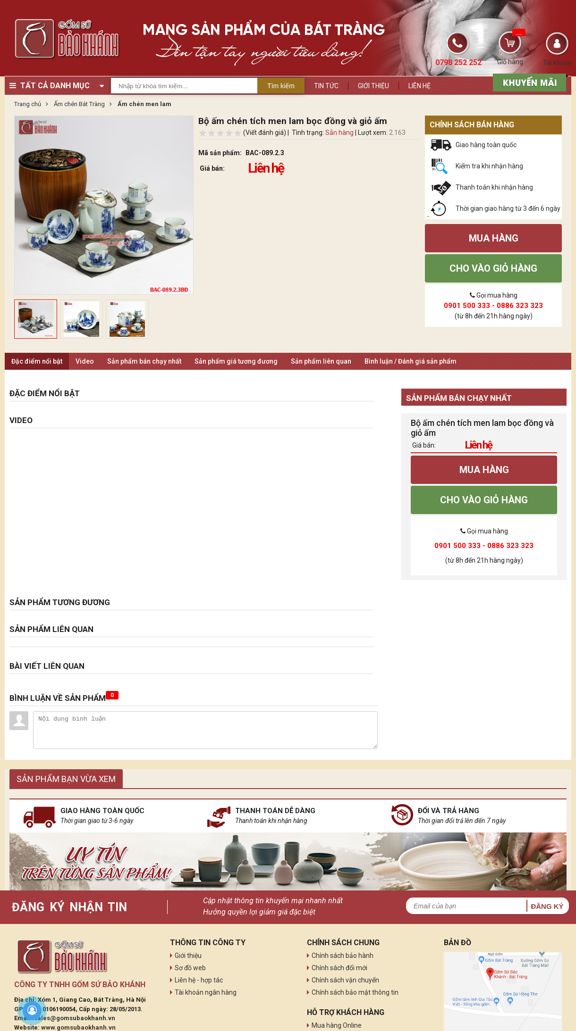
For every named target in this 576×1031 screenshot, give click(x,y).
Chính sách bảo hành (342, 955)
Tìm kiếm (281, 86)
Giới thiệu (373, 86)
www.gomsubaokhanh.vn (78, 1027)
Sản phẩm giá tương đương (236, 361)
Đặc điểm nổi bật (36, 361)
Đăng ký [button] (547, 906)
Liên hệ (419, 86)
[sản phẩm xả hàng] (528, 81)
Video (85, 361)
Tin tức (326, 86)
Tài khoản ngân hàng (206, 992)
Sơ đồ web (190, 968)
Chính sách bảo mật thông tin (355, 992)
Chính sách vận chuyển (345, 980)
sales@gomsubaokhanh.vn (74, 1018)
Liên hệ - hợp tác (199, 980)
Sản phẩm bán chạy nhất (144, 361)
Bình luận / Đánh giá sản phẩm (410, 361)
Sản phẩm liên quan (321, 361)
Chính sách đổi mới (339, 968)
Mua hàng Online (337, 1025)
